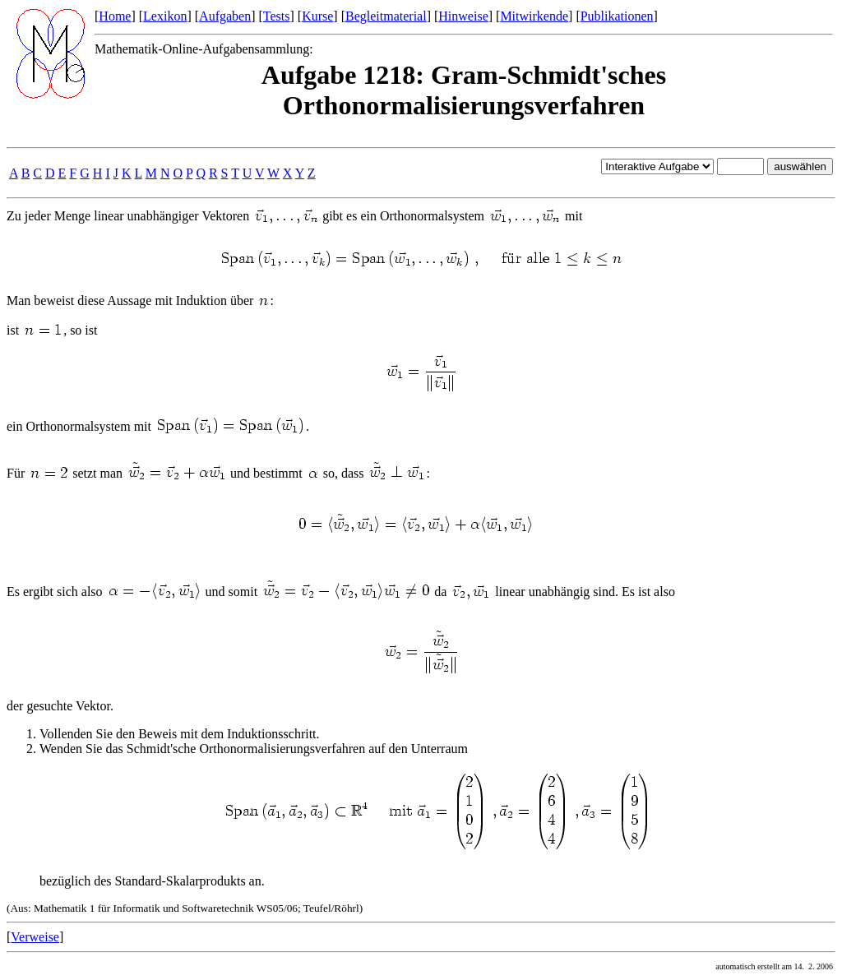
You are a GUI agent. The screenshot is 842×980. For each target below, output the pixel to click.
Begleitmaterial (386, 16)
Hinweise (463, 16)
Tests (276, 16)
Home (115, 16)
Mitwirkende (534, 16)
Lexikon (165, 16)
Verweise (35, 937)
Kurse (317, 16)
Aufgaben (225, 16)
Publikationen (617, 16)
